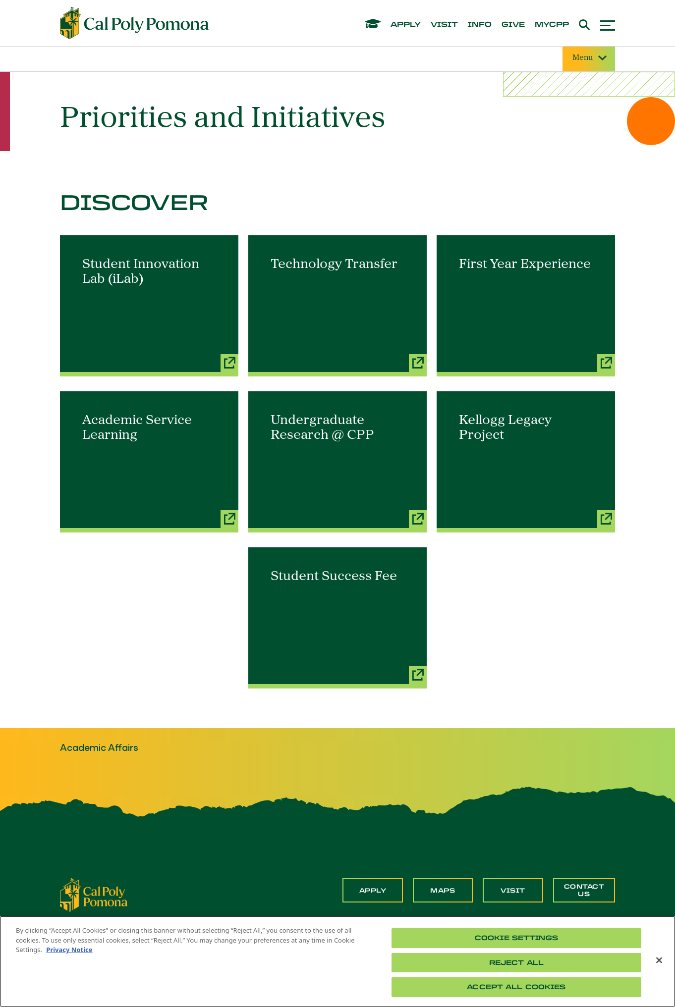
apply (406, 25)
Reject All (516, 962)
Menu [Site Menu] (588, 58)
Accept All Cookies (516, 987)
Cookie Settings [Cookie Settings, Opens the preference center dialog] (516, 938)
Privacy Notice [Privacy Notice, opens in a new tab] (69, 949)
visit (444, 25)
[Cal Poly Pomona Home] (134, 23)
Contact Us (584, 890)
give (513, 25)
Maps (442, 890)
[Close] (659, 960)
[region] (337, 961)
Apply (373, 890)
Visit (513, 890)
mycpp (552, 25)
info (480, 25)
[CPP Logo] (93, 894)
